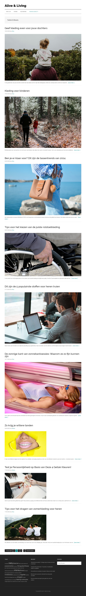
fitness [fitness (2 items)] (27, 566)
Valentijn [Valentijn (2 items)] (19, 579)
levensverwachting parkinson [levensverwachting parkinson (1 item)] (9, 572)
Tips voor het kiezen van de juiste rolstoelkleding (32, 227)
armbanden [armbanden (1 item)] (7, 563)
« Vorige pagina (9, 551)
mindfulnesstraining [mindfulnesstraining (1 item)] (16, 574)
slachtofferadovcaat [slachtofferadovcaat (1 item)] (8, 579)
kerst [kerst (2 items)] (22, 570)
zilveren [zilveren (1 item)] (19, 581)
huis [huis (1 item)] (13, 570)
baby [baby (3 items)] (11, 563)
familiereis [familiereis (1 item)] (15, 566)
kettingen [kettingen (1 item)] (26, 570)
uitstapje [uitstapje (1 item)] (14, 579)
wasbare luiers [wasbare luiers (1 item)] (9, 581)
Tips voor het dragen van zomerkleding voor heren (33, 508)
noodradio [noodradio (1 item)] (27, 574)
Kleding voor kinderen (17, 90)
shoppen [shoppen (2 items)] (20, 577)
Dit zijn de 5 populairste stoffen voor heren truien (32, 286)
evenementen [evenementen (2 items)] (9, 566)
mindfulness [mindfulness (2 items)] (9, 574)
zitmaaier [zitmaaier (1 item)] (22, 581)
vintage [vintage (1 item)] (6, 581)
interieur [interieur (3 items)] (17, 570)
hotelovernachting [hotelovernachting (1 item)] (8, 570)
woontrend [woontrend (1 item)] (14, 581)
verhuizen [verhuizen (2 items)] (25, 579)
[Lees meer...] (71, 82)
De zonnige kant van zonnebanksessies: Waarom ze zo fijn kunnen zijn (42, 355)
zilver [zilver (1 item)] (17, 581)
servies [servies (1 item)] (16, 577)
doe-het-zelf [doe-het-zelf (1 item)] (26, 563)
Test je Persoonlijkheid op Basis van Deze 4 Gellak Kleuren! (38, 467)
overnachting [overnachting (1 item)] (7, 577)
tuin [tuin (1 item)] (12, 579)
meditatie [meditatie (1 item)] (19, 572)
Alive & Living (15, 6)
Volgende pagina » (30, 551)
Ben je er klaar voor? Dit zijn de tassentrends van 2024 (35, 158)
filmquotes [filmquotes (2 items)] (20, 566)
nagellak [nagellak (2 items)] (22, 574)
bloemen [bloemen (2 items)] (16, 563)
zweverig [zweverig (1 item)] (25, 581)
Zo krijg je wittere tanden (19, 425)
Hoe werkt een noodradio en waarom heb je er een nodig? (43, 571)
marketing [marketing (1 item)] (16, 572)
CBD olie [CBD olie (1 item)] (20, 563)
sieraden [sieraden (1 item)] (24, 577)
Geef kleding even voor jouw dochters (26, 28)
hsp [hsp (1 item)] (11, 570)
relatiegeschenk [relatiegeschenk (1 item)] (11, 577)
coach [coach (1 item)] (23, 563)
